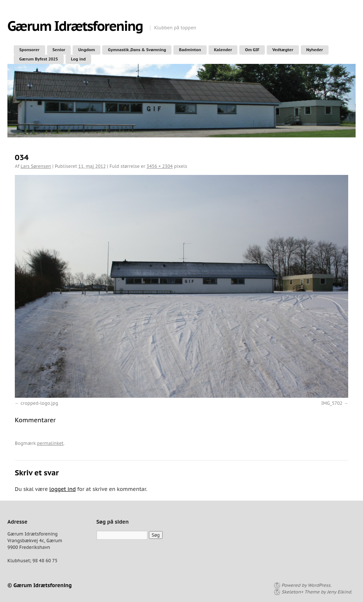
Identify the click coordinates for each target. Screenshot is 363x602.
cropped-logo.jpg (39, 403)
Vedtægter (282, 49)
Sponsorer (29, 49)
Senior (59, 49)
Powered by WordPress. (307, 585)
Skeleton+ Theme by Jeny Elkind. (317, 592)
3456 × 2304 (160, 166)
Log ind (78, 59)
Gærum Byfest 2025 (38, 59)
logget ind (62, 489)
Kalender (223, 49)
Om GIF (252, 49)
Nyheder (314, 49)
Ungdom (86, 49)
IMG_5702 (331, 403)
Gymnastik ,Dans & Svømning (137, 49)
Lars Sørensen (36, 166)
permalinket (50, 443)
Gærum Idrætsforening (75, 26)
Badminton (190, 49)
